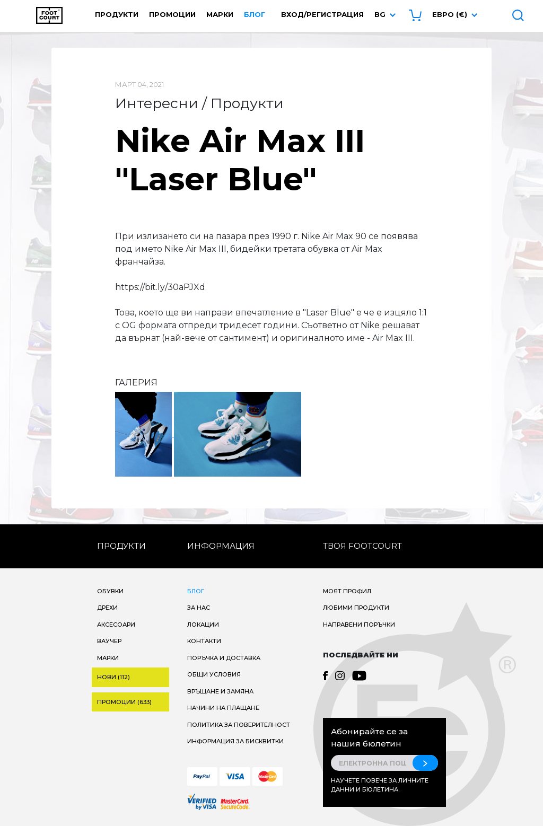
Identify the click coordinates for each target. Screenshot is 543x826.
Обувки (110, 591)
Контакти (204, 641)
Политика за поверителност (238, 724)
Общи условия (214, 674)
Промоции (172, 14)
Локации (203, 624)
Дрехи (107, 607)
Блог (254, 14)
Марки (219, 14)
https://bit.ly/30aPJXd (160, 287)
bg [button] (380, 14)
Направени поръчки (359, 624)
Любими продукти (356, 607)
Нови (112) (113, 677)
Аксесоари (116, 624)
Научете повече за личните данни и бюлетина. (379, 785)
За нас (198, 607)
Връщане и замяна (220, 691)
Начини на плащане (223, 707)
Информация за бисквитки (235, 741)
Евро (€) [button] (449, 14)
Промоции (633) (124, 702)
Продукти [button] (116, 14)
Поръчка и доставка (223, 658)
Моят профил (347, 591)
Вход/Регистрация (322, 14)
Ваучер (109, 641)
